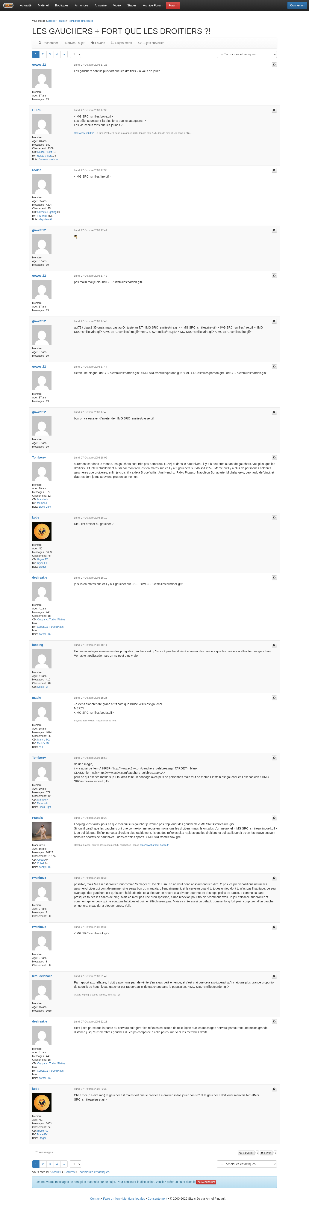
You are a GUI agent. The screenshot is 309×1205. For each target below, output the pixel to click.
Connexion (297, 5)
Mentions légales (133, 1198)
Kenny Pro (45, 867)
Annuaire (101, 5)
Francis (37, 817)
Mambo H (42, 499)
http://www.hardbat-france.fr (154, 845)
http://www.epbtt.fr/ (84, 133)
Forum (172, 5)
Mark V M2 (43, 739)
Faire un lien (111, 1198)
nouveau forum (206, 1182)
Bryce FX (42, 559)
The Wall (42, 215)
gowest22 (39, 64)
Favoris (98, 43)
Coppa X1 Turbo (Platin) (51, 619)
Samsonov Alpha (48, 159)
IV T (41, 746)
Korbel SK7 (45, 634)
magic (36, 697)
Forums (61, 21)
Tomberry (39, 457)
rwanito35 (39, 877)
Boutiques (61, 5)
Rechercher (48, 43)
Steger (42, 566)
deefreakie (39, 577)
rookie (36, 170)
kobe (35, 517)
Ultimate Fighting (46, 212)
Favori (266, 1152)
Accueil (51, 21)
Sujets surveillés (151, 43)
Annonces (81, 5)
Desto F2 (42, 686)
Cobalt (41, 859)
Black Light (45, 506)
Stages (132, 5)
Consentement (157, 1198)
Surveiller (246, 1152)
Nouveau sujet (74, 43)
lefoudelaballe (42, 976)
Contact (95, 1198)
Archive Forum (152, 5)
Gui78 (36, 110)
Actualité (26, 5)
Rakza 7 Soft (44, 152)
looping (37, 645)
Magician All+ (46, 219)
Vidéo (117, 5)
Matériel (43, 5)
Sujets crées (121, 43)
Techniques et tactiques (80, 21)
